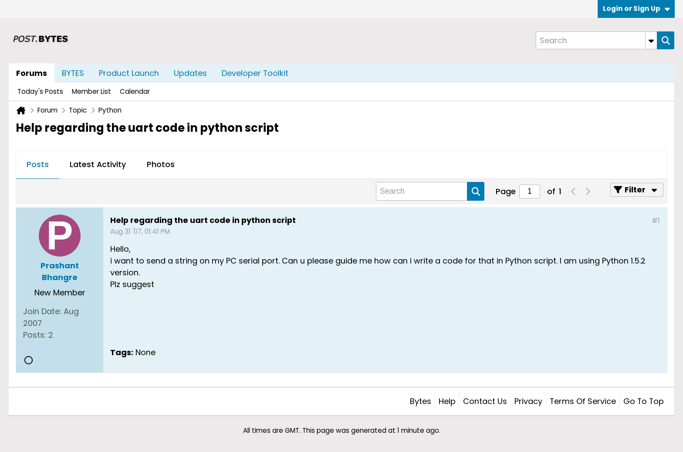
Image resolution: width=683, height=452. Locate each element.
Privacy (528, 401)
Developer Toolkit (255, 73)
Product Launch (129, 73)
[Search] (596, 40)
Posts (38, 164)
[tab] (37, 165)
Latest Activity (98, 164)
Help (447, 401)
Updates (190, 73)
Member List (91, 91)
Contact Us (485, 401)
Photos (161, 164)
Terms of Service (583, 401)
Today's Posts (40, 91)
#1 (656, 220)
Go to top (643, 401)
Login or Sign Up (636, 8)
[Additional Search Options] (651, 40)
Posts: (34, 334)
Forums (31, 73)
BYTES (73, 73)
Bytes (420, 401)
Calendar (135, 91)
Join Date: (42, 311)
